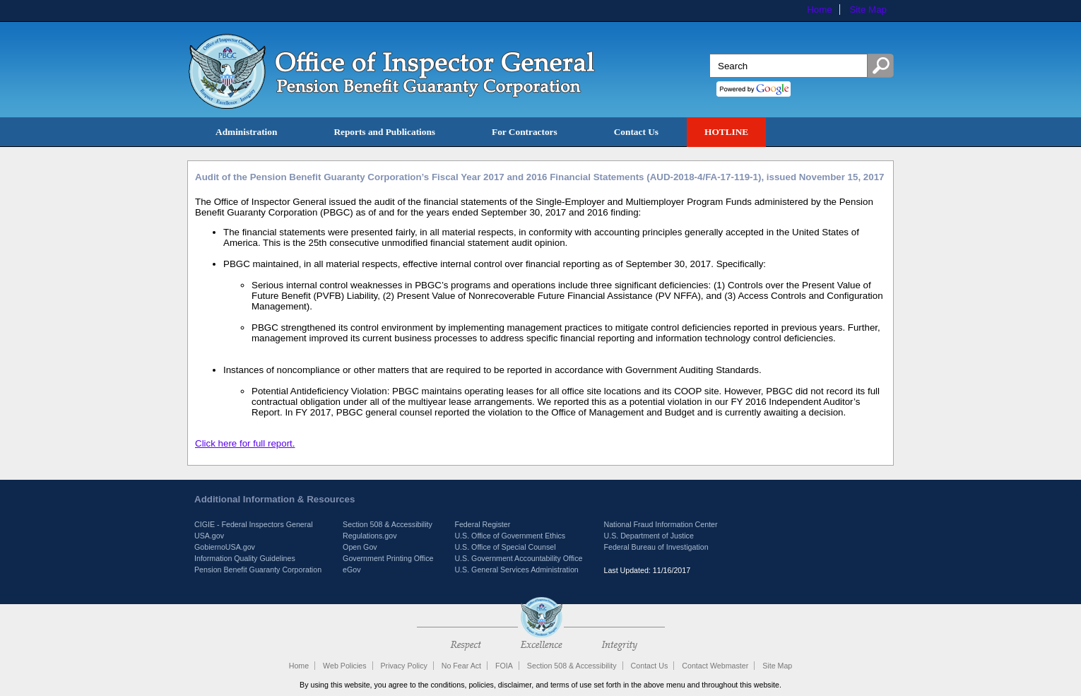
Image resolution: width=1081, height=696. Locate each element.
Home (819, 9)
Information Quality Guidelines (244, 558)
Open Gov (360, 547)
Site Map (868, 9)
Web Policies (344, 665)
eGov (351, 569)
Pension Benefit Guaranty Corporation (257, 569)
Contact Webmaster (715, 665)
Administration (246, 131)
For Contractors (524, 131)
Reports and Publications (384, 131)
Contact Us (636, 131)
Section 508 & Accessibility (387, 524)
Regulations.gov (369, 535)
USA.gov (209, 535)
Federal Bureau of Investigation (655, 547)
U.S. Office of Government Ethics (509, 535)
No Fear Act (461, 665)
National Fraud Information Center (660, 524)
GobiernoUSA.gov (224, 547)
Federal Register (482, 524)
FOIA (504, 665)
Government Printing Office (388, 558)
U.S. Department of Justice (648, 535)
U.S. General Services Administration (516, 569)
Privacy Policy (403, 665)
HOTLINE (726, 131)
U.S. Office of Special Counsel (504, 547)
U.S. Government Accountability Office (518, 558)
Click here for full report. (245, 443)
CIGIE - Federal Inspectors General (253, 524)
